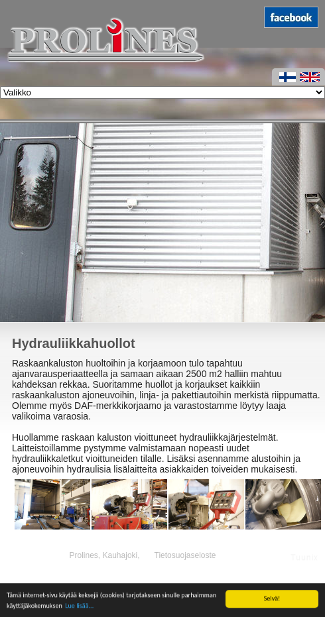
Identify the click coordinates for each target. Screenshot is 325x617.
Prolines (83, 555)
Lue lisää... (79, 608)
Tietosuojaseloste (185, 555)
